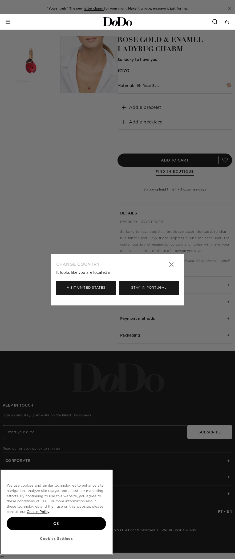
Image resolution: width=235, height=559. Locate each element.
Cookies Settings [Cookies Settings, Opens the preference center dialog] (56, 538)
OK (56, 523)
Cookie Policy (38, 512)
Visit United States (86, 287)
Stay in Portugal (148, 287)
